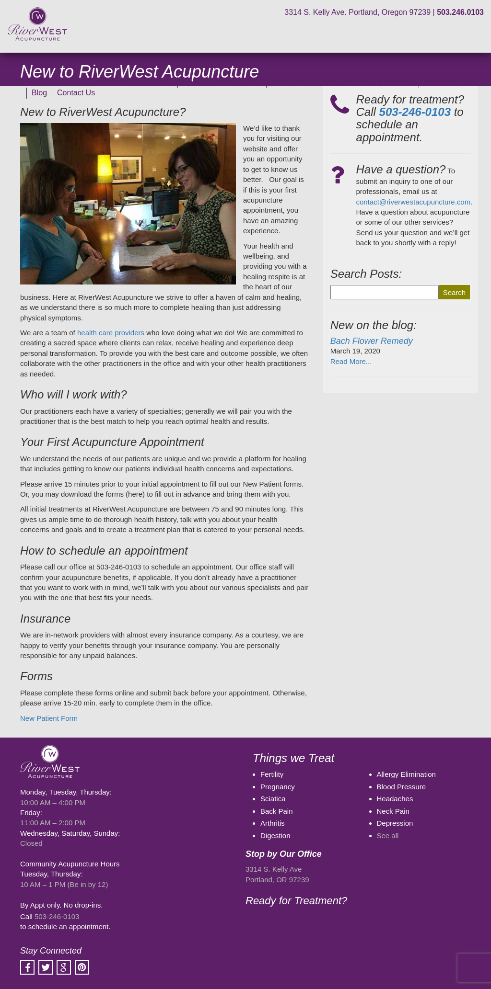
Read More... (351, 361)
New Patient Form (49, 718)
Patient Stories (449, 82)
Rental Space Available (222, 82)
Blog (39, 93)
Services (398, 82)
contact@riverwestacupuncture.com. (414, 202)
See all (388, 835)
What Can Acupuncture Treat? (322, 82)
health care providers (110, 333)
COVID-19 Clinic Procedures (80, 82)
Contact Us (76, 93)
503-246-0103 (57, 916)
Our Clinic (156, 82)
